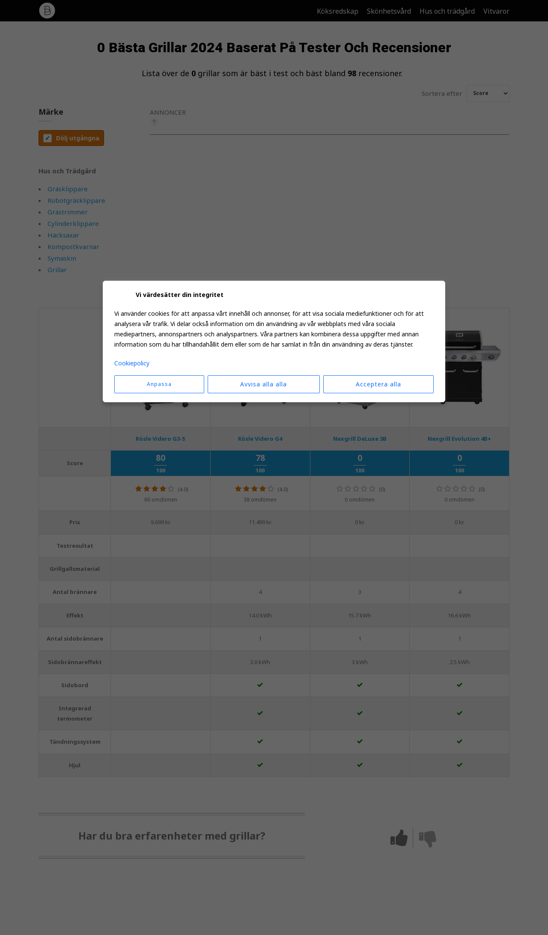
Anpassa (159, 384)
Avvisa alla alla (263, 384)
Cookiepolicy (131, 363)
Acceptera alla (378, 384)
